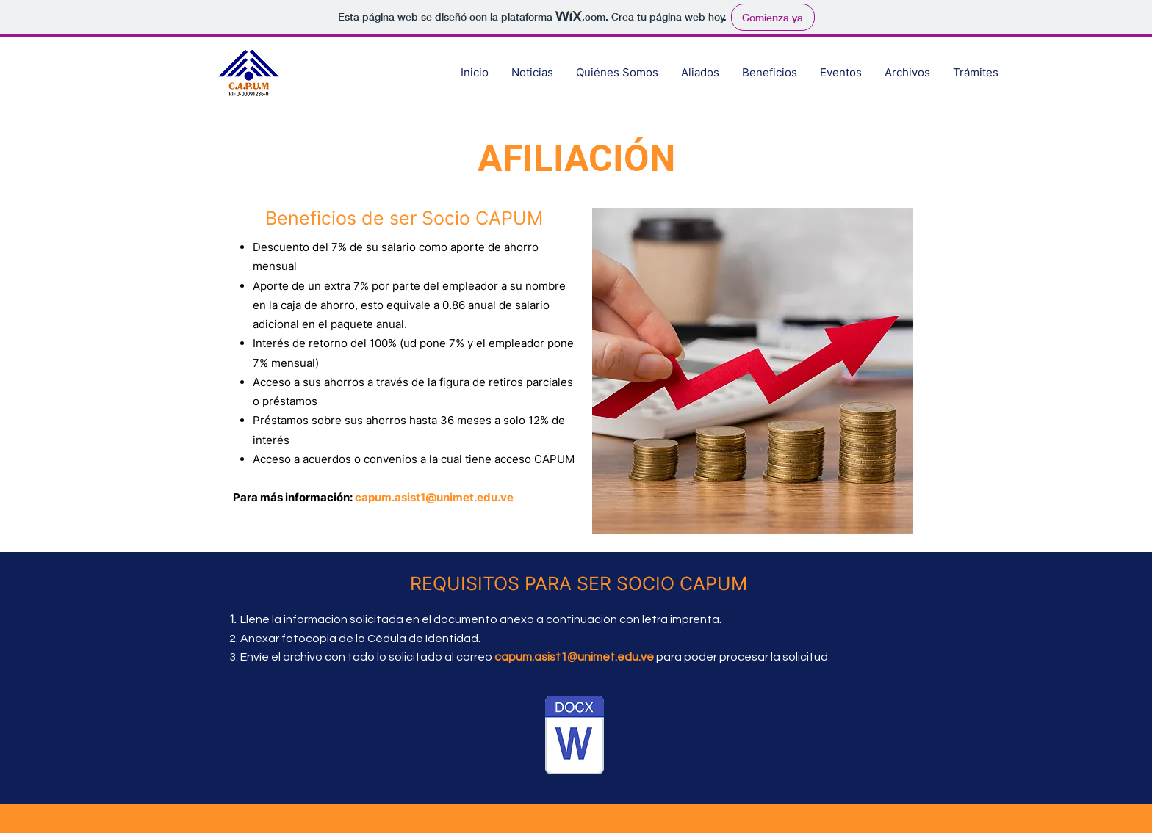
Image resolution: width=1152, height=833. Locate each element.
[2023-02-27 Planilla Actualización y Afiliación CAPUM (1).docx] (574, 736)
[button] (907, 73)
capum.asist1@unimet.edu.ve (434, 497)
